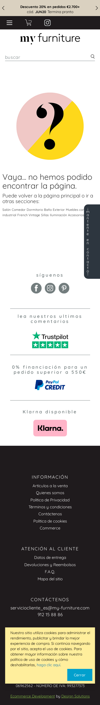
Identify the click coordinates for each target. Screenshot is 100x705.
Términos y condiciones (50, 506)
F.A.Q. (50, 571)
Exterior (59, 210)
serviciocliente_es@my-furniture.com (50, 608)
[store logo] (50, 38)
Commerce (50, 528)
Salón (6, 210)
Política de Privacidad (50, 499)
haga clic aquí (48, 664)
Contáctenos (50, 513)
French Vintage (28, 215)
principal (70, 195)
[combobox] (50, 57)
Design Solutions (75, 696)
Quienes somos (50, 492)
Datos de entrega (50, 557)
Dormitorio (35, 210)
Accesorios (76, 215)
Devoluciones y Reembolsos (50, 564)
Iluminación (58, 215)
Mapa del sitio (50, 578)
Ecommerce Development (32, 696)
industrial (9, 215)
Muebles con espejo (80, 210)
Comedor (19, 210)
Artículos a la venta (50, 485)
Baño (48, 210)
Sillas (45, 215)
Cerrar (80, 675)
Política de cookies (50, 521)
